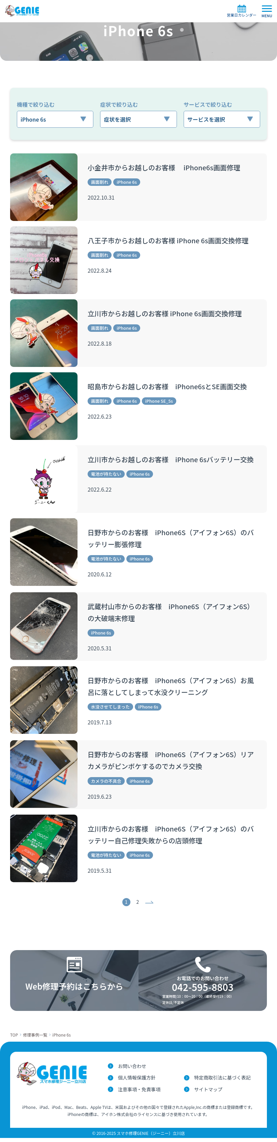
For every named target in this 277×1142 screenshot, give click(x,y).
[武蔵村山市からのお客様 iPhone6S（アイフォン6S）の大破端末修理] (44, 627)
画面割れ (100, 182)
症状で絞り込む (119, 104)
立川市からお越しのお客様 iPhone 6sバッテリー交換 (171, 459)
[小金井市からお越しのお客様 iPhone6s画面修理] (44, 187)
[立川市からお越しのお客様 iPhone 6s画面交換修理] (44, 333)
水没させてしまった (112, 708)
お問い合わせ (132, 1070)
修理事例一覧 (35, 1039)
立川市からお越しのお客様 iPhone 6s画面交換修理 (165, 313)
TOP (14, 1039)
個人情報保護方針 (137, 1081)
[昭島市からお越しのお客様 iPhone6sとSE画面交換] (44, 406)
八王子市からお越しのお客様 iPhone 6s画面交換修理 (168, 240)
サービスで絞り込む (208, 104)
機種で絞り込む (36, 104)
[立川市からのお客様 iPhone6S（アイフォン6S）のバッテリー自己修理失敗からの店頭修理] (44, 851)
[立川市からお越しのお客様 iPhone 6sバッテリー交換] (44, 479)
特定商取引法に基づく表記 (222, 1081)
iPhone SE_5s (164, 401)
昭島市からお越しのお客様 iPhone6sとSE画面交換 (167, 386)
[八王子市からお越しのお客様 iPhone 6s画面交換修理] (44, 260)
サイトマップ (208, 1093)
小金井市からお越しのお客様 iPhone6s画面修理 (164, 167)
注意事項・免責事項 (139, 1093)
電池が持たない (107, 474)
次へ (150, 906)
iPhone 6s (129, 182)
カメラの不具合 (107, 783)
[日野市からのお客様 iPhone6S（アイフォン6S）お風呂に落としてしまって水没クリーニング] (44, 702)
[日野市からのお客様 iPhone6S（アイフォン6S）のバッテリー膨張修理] (44, 552)
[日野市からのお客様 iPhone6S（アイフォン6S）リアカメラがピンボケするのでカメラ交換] (44, 777)
